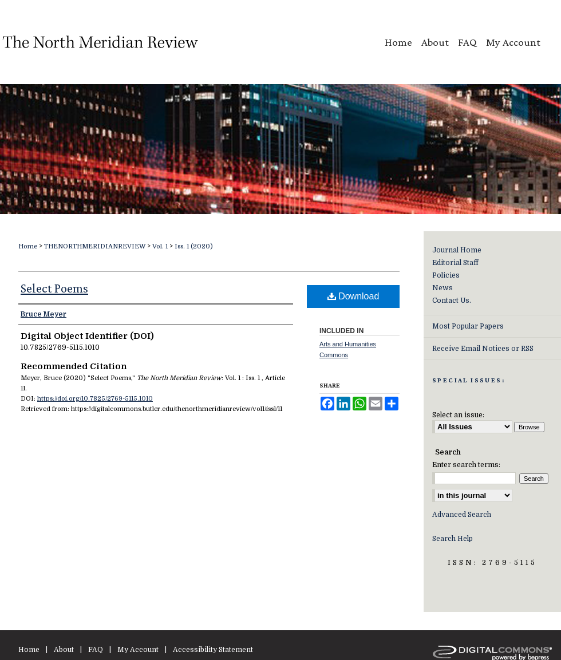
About (64, 650)
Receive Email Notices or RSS (483, 349)
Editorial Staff (455, 263)
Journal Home (456, 250)
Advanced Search (461, 515)
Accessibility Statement (213, 650)
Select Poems (54, 288)
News (442, 288)
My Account (138, 650)
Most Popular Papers (468, 326)
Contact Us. (451, 301)
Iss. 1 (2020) (194, 246)
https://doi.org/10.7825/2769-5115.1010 (95, 398)
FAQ (95, 650)
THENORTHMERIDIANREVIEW (94, 246)
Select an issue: (458, 415)
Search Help (452, 539)
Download (353, 296)
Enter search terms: (466, 465)
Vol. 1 (160, 246)
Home (27, 246)
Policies (446, 275)
